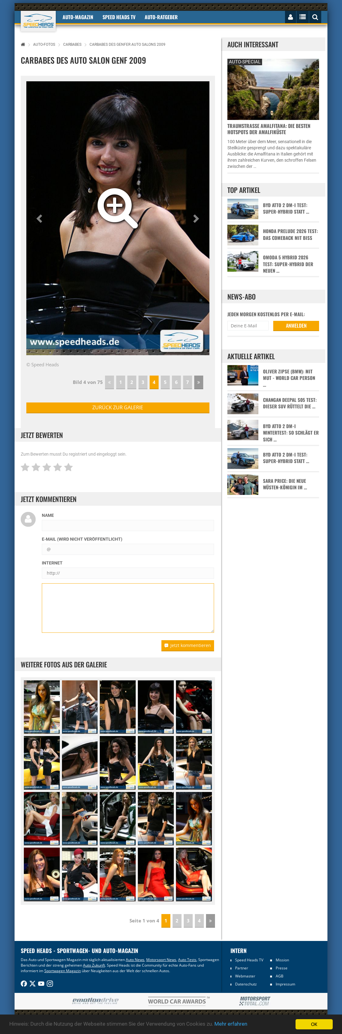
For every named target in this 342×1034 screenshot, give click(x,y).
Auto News (135, 959)
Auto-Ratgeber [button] (161, 17)
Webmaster (245, 976)
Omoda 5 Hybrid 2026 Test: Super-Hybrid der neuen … (288, 264)
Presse (281, 968)
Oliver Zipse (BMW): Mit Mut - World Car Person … (289, 378)
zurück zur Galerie (117, 407)
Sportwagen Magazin (62, 970)
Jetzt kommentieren (187, 645)
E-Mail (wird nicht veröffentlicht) (82, 539)
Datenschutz (246, 984)
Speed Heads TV (249, 960)
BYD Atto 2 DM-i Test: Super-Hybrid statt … (286, 208)
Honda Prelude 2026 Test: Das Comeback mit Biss (290, 234)
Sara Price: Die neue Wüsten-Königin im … (285, 484)
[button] (40, 218)
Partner (241, 968)
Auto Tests (187, 959)
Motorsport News (161, 959)
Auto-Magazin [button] (78, 17)
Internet (52, 562)
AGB (279, 976)
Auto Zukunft (94, 965)
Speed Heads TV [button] (119, 17)
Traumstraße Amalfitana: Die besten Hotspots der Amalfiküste (268, 129)
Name (48, 515)
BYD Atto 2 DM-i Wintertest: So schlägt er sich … (291, 433)
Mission (282, 960)
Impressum (285, 984)
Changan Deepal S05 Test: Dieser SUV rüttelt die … (290, 403)
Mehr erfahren (230, 1024)
